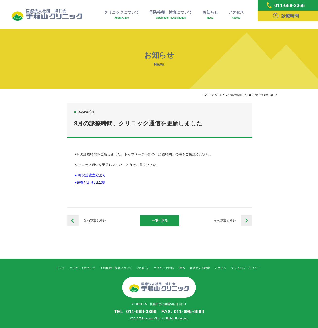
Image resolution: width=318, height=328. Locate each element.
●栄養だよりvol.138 (90, 182)
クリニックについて (121, 15)
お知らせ (210, 15)
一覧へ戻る (160, 220)
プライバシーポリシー (245, 268)
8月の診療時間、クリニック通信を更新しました (73, 220)
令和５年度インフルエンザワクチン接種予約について (246, 220)
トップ (60, 268)
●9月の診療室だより (90, 175)
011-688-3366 (286, 5)
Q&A (181, 268)
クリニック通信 (163, 268)
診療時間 (286, 15)
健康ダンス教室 (199, 268)
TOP (205, 95)
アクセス (236, 15)
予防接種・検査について (170, 15)
